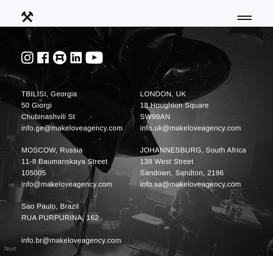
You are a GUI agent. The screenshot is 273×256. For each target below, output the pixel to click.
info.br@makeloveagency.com (71, 240)
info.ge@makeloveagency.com (72, 128)
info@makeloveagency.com (66, 184)
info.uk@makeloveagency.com (190, 128)
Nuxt (10, 249)
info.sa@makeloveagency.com (190, 184)
